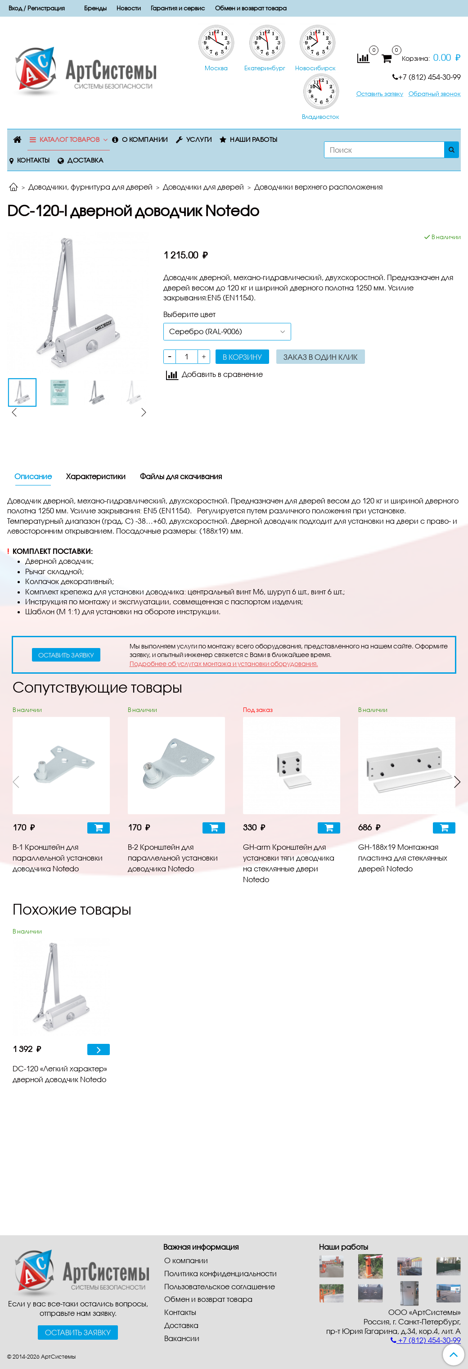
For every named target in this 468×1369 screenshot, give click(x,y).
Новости (129, 8)
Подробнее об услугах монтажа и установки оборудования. (224, 663)
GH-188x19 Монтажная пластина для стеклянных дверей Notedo (402, 858)
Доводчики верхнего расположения (318, 186)
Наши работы (254, 139)
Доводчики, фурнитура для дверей (90, 186)
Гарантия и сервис (178, 8)
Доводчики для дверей (203, 186)
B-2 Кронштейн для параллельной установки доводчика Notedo (173, 858)
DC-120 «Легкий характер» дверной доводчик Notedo (60, 1073)
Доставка (85, 160)
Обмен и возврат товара (251, 8)
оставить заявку (66, 655)
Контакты (33, 160)
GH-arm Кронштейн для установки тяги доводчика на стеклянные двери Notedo (288, 863)
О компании (145, 139)
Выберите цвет (189, 314)
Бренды (95, 8)
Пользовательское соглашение (219, 1286)
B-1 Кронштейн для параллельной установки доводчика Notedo (58, 858)
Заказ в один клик (321, 357)
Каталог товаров (70, 139)
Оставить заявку (379, 94)
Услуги (199, 139)
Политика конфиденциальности (220, 1273)
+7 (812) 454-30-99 (426, 77)
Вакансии (181, 1338)
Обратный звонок (435, 94)
